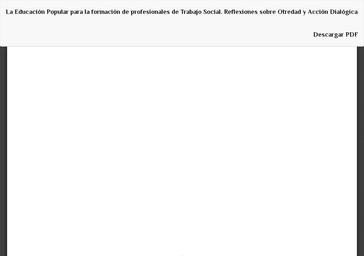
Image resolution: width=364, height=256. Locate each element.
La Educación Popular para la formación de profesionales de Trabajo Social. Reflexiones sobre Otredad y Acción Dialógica (182, 11)
